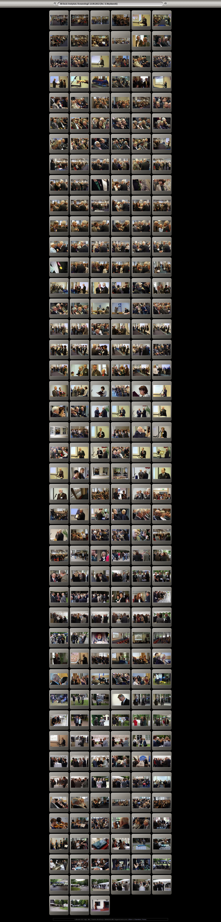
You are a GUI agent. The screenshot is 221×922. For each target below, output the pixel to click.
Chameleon (137, 919)
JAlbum (130, 919)
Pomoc (144, 919)
